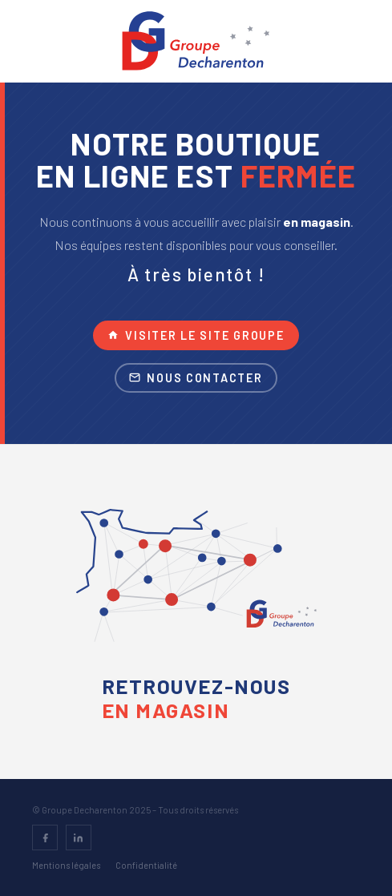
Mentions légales (66, 865)
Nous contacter (195, 378)
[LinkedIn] (78, 837)
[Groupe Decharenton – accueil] (196, 41)
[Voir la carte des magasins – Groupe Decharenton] (196, 582)
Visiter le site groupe (195, 335)
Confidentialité (146, 865)
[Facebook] (45, 837)
